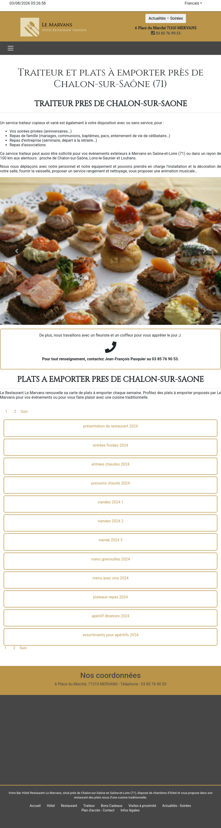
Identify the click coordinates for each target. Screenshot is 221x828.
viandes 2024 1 (111, 502)
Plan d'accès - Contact (97, 810)
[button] (16, 251)
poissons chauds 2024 (110, 483)
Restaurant (69, 806)
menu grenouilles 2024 (110, 559)
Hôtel (51, 806)
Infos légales (129, 810)
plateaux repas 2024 (110, 597)
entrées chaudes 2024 (110, 464)
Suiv (24, 411)
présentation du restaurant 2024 (110, 426)
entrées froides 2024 (110, 445)
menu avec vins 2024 (111, 578)
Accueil (35, 806)
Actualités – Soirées (166, 18)
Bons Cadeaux (111, 806)
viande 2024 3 (111, 540)
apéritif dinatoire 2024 (110, 616)
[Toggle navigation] (10, 48)
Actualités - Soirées (176, 806)
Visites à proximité (142, 806)
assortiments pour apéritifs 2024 (110, 635)
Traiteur (89, 806)
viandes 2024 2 (111, 521)
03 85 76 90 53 (165, 33)
